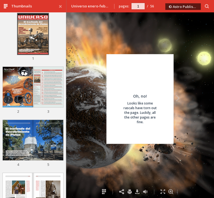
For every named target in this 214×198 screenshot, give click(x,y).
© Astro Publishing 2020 (185, 6)
